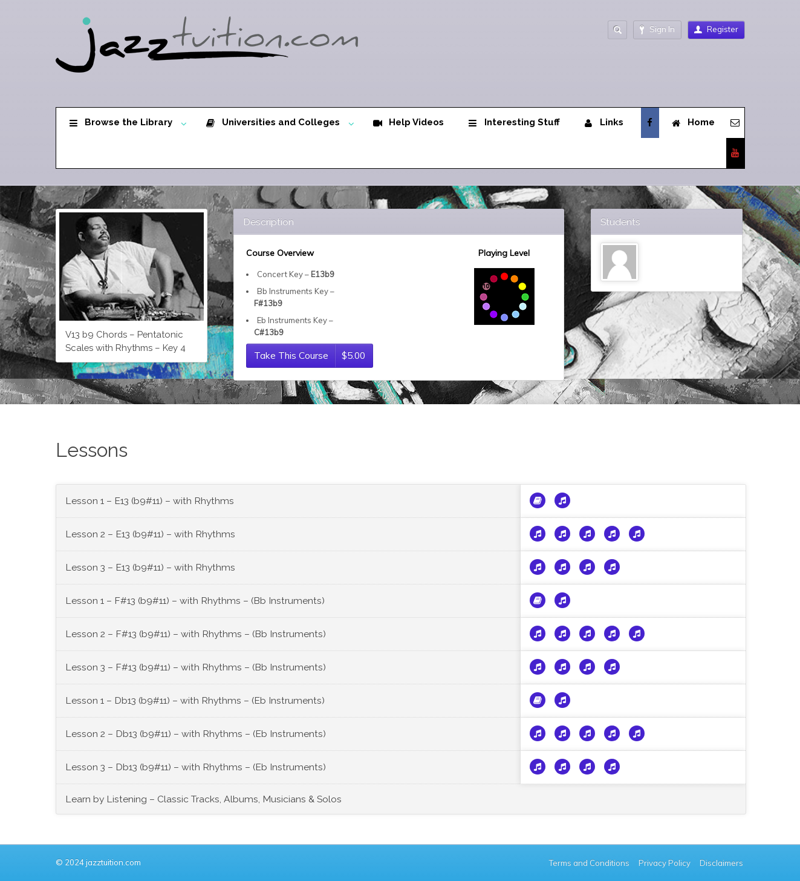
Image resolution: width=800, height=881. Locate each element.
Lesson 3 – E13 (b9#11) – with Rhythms (150, 567)
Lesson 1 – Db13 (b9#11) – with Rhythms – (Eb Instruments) (195, 700)
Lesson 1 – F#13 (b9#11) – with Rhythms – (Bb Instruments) (195, 600)
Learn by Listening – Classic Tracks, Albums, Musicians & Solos (203, 799)
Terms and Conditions (589, 863)
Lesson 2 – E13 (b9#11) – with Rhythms (150, 534)
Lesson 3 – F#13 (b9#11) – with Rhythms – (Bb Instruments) (195, 667)
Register (716, 29)
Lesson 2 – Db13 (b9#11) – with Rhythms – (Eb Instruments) (195, 733)
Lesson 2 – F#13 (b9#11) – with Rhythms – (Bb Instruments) (195, 634)
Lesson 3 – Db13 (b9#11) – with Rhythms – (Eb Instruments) (195, 767)
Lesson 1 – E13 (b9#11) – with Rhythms (149, 500)
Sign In (657, 29)
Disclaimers (722, 863)
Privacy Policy (665, 863)
